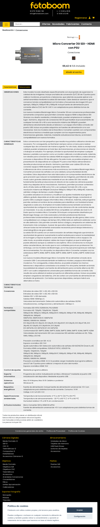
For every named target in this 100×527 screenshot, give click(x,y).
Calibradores (8, 487)
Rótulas (6, 497)
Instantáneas (8, 453)
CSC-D (5, 446)
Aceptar (80, 510)
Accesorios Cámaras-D (13, 456)
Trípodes (6, 500)
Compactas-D (9, 451)
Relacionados (24, 87)
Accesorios (55, 451)
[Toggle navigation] (6, 24)
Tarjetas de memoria (60, 443)
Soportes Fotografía (11, 491)
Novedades (58, 24)
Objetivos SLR (8, 467)
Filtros (5, 482)
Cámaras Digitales (10, 438)
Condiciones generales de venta (29, 431)
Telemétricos (8, 472)
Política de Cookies (76, 431)
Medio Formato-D (10, 441)
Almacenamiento (58, 438)
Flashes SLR (55, 464)
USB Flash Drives (57, 446)
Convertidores (9, 479)
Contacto (86, 24)
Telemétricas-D (9, 448)
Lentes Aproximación (11, 484)
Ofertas (46, 24)
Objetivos (6, 461)
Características (10, 87)
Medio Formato (9, 464)
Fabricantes (72, 24)
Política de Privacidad (56, 431)
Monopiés (7, 495)
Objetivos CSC (9, 469)
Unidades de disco (59, 441)
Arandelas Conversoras (13, 477)
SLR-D (5, 443)
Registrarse (81, 17)
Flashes (53, 461)
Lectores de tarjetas (59, 448)
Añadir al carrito (74, 72)
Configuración (79, 516)
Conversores (21, 30)
